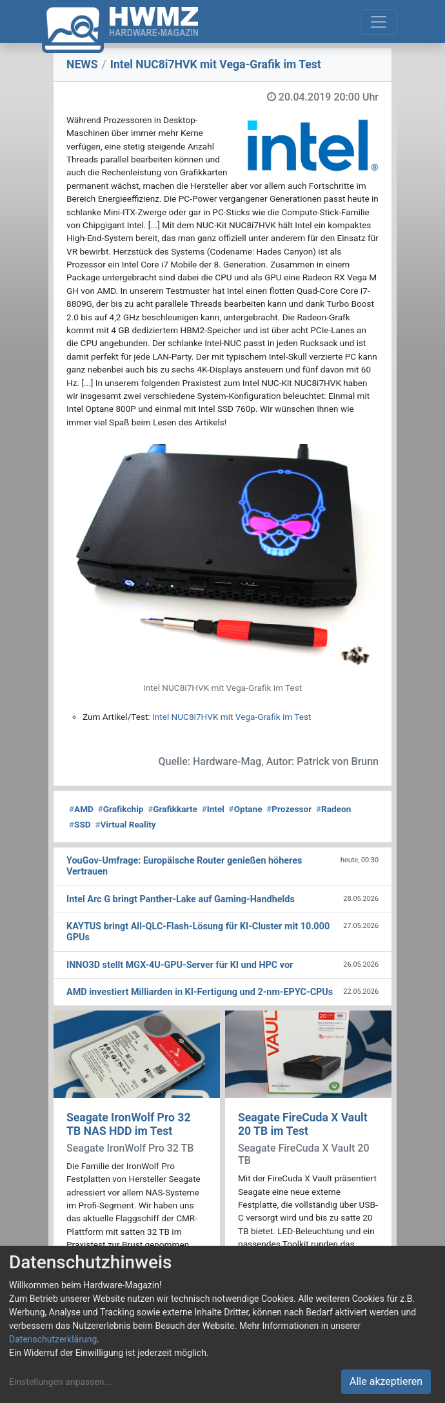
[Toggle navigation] (379, 22)
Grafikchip (121, 809)
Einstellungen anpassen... (60, 1382)
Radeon (333, 809)
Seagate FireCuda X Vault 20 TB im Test (303, 1124)
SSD (80, 824)
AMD (81, 809)
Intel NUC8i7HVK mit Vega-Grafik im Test (231, 716)
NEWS (82, 64)
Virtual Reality (125, 824)
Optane (245, 809)
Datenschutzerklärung (53, 1339)
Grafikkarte (172, 809)
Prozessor (289, 809)
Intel (213, 809)
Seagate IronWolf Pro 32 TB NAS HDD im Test (128, 1124)
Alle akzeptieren (386, 1381)
